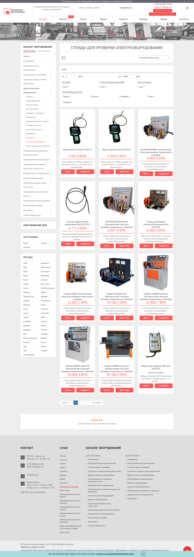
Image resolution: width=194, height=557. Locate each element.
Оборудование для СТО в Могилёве (70, 521)
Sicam (43, 342)
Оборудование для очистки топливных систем (37, 123)
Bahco (66, 96)
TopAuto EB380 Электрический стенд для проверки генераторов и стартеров (77, 296)
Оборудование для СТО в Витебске (70, 502)
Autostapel (45, 271)
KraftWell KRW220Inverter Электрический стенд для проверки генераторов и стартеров (116, 224)
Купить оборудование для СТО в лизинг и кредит (70, 527)
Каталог (43, 19)
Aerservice (45, 263)
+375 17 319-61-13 (162, 7)
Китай (25, 288)
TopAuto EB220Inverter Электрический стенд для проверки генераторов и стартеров (116, 296)
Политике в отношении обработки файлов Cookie (115, 554)
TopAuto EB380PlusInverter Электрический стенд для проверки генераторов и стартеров (156, 296)
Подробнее (85, 172)
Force (25, 309)
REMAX (44, 338)
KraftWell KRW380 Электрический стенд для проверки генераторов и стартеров (156, 152)
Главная (26, 37)
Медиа (163, 19)
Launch (44, 321)
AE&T (25, 263)
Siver (25, 346)
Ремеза (26, 292)
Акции (26, 56)
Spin (151, 96)
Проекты (123, 19)
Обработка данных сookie (33, 547)
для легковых (29, 51)
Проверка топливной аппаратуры (35, 115)
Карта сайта (65, 490)
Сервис (103, 19)
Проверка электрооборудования (35, 139)
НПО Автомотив (47, 288)
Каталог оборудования (37, 47)
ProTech (44, 330)
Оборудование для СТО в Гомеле (70, 508)
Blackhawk (45, 275)
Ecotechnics (45, 300)
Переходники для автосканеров (33, 103)
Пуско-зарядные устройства (38, 146)
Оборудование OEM (35, 225)
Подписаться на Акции (69, 487)
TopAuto (67, 102)
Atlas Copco (46, 267)
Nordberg (27, 330)
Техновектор (28, 296)
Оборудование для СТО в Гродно (70, 514)
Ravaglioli (44, 334)
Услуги (83, 19)
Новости (63, 19)
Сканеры (29, 96)
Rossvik (26, 342)
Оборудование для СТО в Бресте (70, 495)
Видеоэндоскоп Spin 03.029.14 (77, 149)
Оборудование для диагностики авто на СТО (47, 39)
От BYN (72, 77)
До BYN (129, 77)
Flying (43, 305)
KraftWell (124, 96)
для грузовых (42, 51)
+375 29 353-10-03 (162, 4)
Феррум (44, 296)
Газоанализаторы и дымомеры (34, 131)
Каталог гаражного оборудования (50, 37)
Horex (25, 313)
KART (43, 317)
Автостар (45, 284)
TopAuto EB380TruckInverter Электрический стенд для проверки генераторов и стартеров (116, 369)
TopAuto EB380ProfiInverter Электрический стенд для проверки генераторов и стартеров (77, 369)
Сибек (43, 292)
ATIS (25, 267)
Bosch (94, 96)
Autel (25, 271)
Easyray (26, 300)
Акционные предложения (163, 14)
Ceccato (44, 280)
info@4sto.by (126, 8)
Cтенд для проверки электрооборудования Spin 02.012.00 (156, 224)
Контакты (184, 19)
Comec (26, 284)
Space (43, 346)
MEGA (43, 325)
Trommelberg (28, 355)
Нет (65, 87)
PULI (25, 334)
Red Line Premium (30, 338)
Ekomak (26, 305)
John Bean (45, 313)
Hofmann (44, 309)
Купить (68, 172)
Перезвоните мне (162, 11)
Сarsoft (44, 243)
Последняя (96, 403)
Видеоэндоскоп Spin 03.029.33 (117, 149)
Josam (26, 317)
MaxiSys (26, 325)
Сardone (26, 247)
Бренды (144, 19)
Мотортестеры (32, 109)
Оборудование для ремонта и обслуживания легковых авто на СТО (101, 37)
